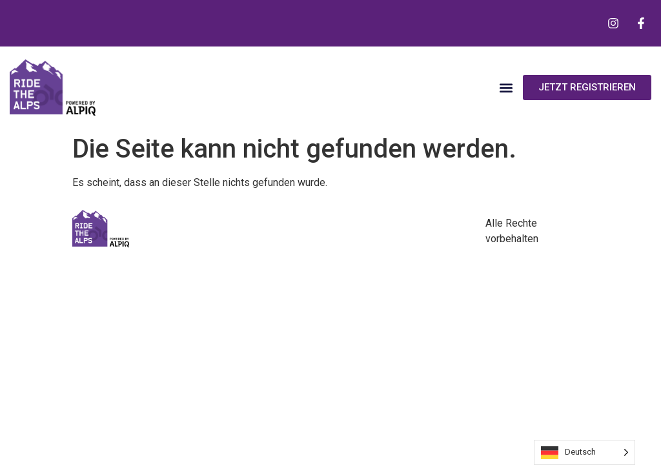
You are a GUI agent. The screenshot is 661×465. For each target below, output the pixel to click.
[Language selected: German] (584, 452)
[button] (505, 87)
